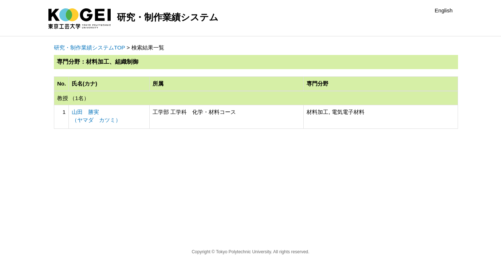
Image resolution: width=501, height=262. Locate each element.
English (444, 10)
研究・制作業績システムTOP (89, 47)
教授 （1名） (73, 98)
